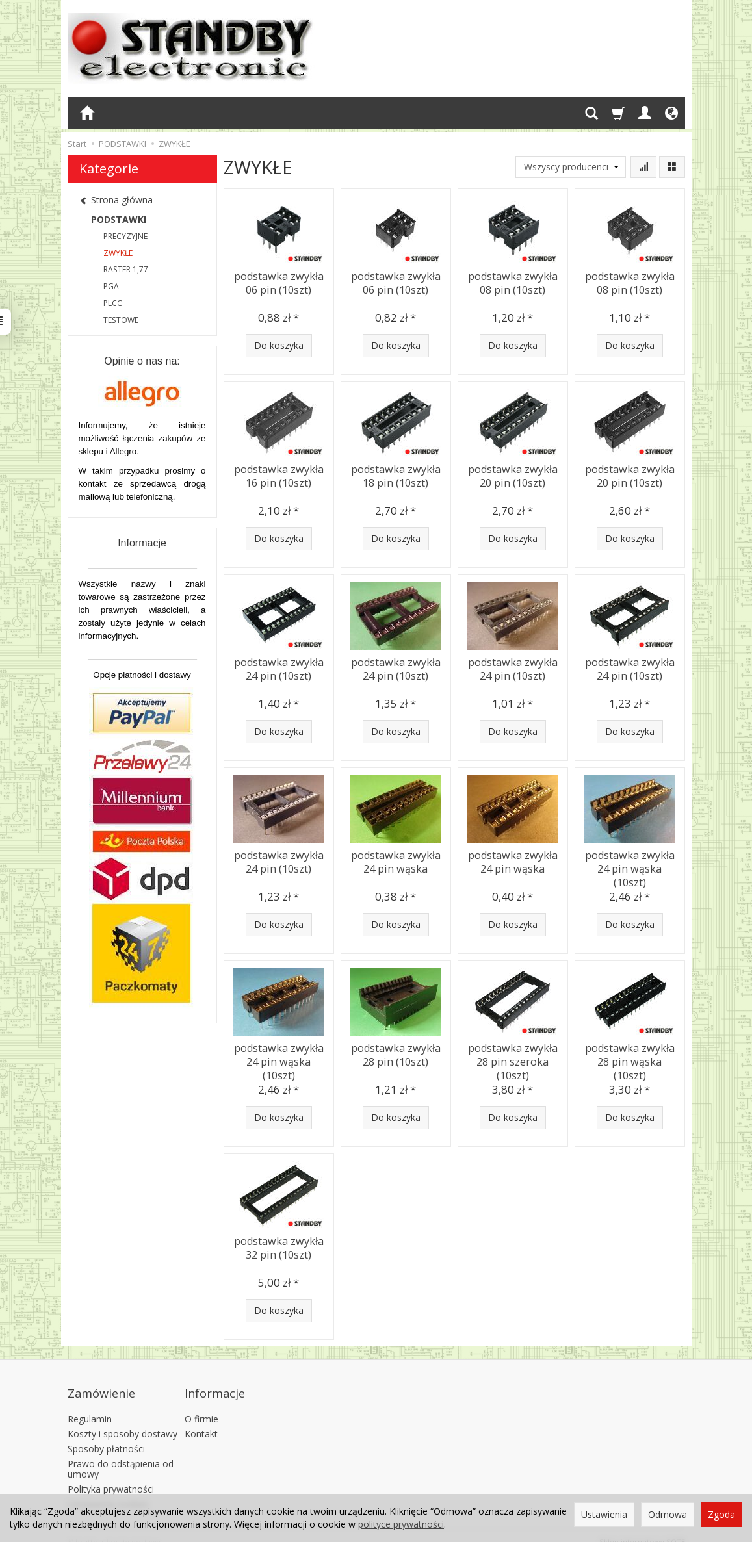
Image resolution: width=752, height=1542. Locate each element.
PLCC (112, 303)
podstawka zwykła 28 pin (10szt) (396, 1053)
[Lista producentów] (570, 167)
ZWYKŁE (118, 253)
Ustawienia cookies (108, 1491)
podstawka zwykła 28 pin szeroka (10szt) (513, 1059)
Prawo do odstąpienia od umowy (121, 1455)
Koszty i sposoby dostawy (122, 1421)
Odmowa (667, 1514)
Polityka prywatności (111, 1476)
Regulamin (90, 1406)
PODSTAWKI (118, 219)
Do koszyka (279, 345)
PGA (111, 286)
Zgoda (721, 1514)
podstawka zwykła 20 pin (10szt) (513, 474)
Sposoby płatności (106, 1436)
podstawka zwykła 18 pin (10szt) (396, 474)
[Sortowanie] (643, 167)
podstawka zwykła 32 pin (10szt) (279, 1246)
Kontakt (201, 1421)
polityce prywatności (401, 1524)
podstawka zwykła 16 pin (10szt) (279, 474)
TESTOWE (120, 320)
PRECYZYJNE (125, 236)
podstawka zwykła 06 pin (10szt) (279, 281)
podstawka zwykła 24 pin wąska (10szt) (630, 860)
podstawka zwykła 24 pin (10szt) (279, 667)
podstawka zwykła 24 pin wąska (396, 860)
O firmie (201, 1406)
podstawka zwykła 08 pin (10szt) (513, 281)
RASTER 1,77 (125, 269)
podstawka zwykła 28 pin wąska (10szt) (630, 1053)
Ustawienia (604, 1514)
